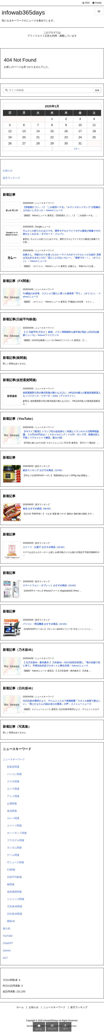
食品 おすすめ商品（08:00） (37, 508)
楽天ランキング (11, 177)
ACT (5, 957)
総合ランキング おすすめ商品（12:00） (43, 470)
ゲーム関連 (13, 855)
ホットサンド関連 (17, 832)
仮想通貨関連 (14, 891)
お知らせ (8, 170)
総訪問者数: (9, 991)
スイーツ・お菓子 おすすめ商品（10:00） (44, 547)
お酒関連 (12, 803)
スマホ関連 (13, 781)
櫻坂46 (11, 921)
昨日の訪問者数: (12, 985)
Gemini (7, 950)
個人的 (6, 928)
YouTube (7, 935)
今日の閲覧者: (11, 980)
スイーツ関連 (14, 825)
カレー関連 (13, 818)
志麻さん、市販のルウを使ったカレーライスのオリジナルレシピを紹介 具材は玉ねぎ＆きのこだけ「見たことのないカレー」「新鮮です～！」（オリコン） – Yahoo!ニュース (62, 257)
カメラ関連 (13, 788)
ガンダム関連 (14, 847)
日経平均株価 (14, 877)
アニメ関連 (13, 796)
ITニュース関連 (15, 862)
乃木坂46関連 (14, 906)
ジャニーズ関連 (15, 899)
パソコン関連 (14, 774)
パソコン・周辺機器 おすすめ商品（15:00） (45, 624)
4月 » (76, 149)
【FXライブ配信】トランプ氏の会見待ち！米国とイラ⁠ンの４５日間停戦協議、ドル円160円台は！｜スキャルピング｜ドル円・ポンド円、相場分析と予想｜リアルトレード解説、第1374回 (61, 434)
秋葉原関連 (13, 766)
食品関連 (12, 810)
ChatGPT (8, 943)
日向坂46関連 (14, 913)
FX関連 (11, 869)
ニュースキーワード (14, 759)
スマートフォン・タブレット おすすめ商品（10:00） (50, 585)
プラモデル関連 (15, 840)
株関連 (10, 884)
